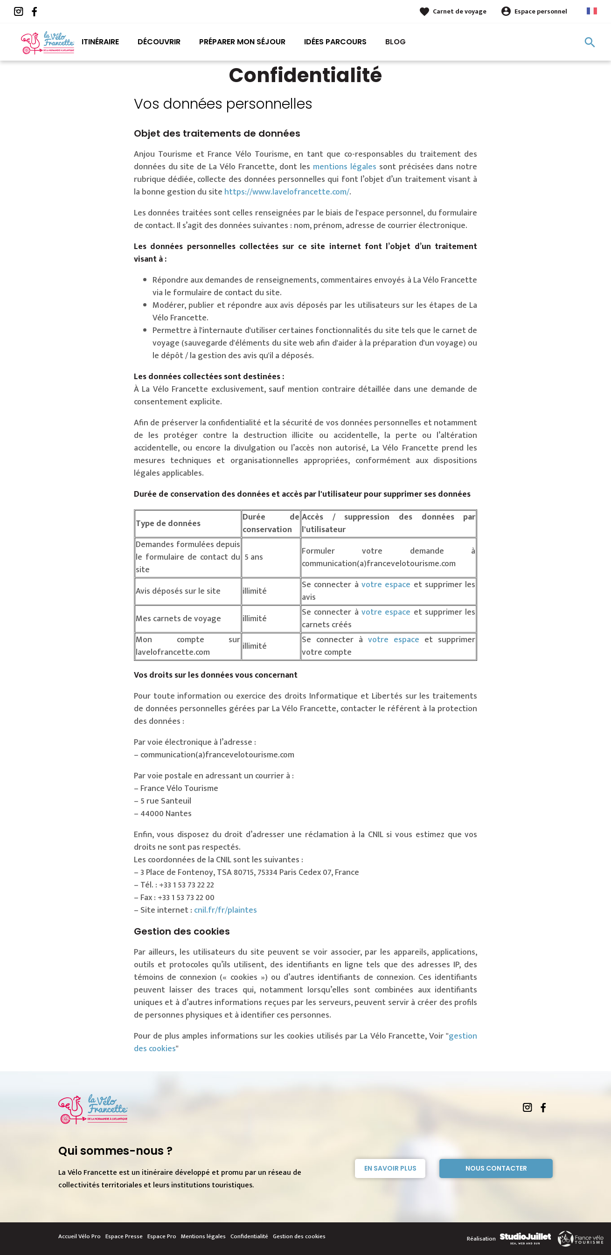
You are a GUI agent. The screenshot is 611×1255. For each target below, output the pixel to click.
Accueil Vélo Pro (79, 1236)
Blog (395, 41)
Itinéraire (100, 41)
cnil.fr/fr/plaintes (225, 910)
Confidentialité (249, 1236)
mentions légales (344, 167)
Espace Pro (161, 1236)
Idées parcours (335, 41)
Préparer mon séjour (242, 41)
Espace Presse (124, 1236)
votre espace (387, 585)
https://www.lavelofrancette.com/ (286, 192)
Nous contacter (496, 1168)
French (592, 10)
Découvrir (159, 41)
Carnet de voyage (459, 11)
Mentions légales (203, 1236)
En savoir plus (390, 1168)
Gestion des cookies (299, 1236)
